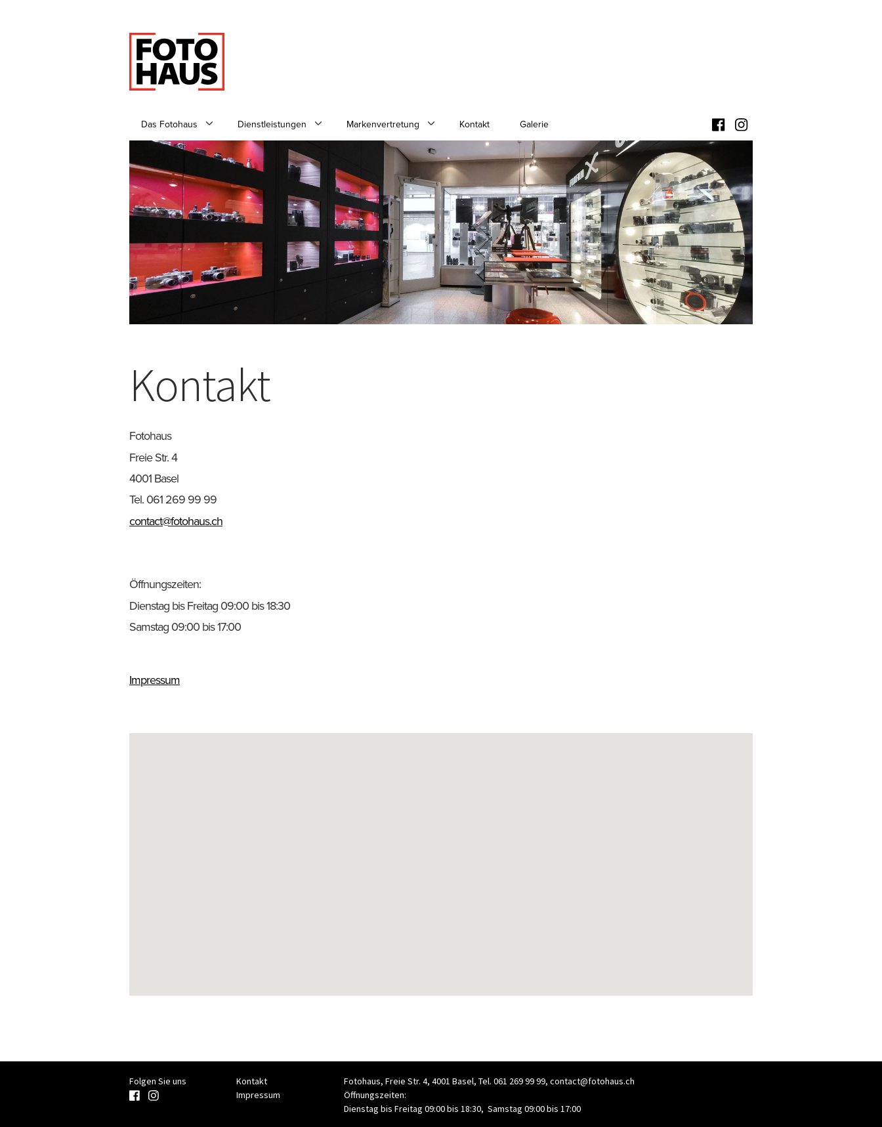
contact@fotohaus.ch (175, 521)
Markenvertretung (382, 124)
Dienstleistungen (272, 124)
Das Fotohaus (169, 124)
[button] (441, 852)
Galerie (534, 124)
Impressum (154, 680)
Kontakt (474, 124)
